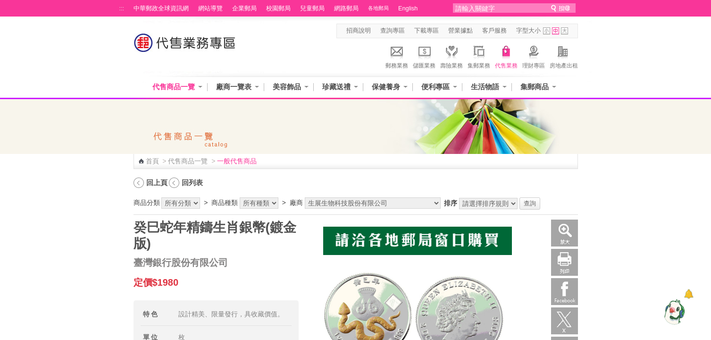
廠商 (296, 202)
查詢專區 (392, 30)
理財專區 (533, 55)
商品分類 (147, 202)
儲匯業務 (424, 55)
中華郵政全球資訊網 (161, 8)
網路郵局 (346, 8)
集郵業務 (479, 55)
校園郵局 (278, 8)
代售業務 (506, 55)
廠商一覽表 (233, 87)
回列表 (192, 182)
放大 (564, 233)
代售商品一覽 (173, 87)
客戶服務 (494, 30)
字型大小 (528, 30)
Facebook (564, 291)
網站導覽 (210, 8)
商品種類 (224, 202)
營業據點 (460, 30)
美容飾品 (287, 87)
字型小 (546, 30)
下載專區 (426, 30)
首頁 (152, 161)
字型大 (564, 30)
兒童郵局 (312, 8)
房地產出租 (564, 55)
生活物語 (485, 87)
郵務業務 (396, 55)
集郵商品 (534, 87)
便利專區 (435, 87)
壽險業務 (451, 55)
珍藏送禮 (336, 87)
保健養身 (386, 87)
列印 (564, 262)
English (408, 8)
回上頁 (156, 182)
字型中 (555, 30)
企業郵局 (244, 8)
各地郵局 (378, 8)
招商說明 (358, 30)
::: (122, 8)
